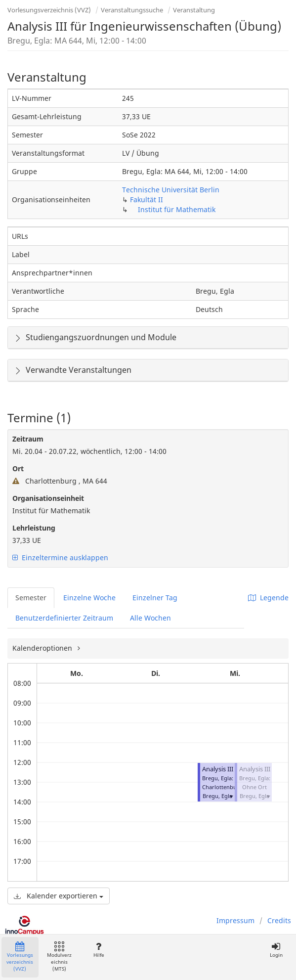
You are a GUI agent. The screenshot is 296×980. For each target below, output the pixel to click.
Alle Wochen (150, 618)
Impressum (235, 920)
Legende (268, 597)
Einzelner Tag (154, 597)
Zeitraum (27, 439)
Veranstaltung (194, 9)
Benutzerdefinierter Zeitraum (64, 618)
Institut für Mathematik (176, 209)
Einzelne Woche (89, 597)
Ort (18, 468)
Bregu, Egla (217, 796)
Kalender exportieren (58, 895)
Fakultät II (146, 199)
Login (276, 950)
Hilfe (98, 950)
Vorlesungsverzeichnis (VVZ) (49, 9)
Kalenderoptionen (43, 648)
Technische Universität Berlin (170, 189)
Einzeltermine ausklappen (60, 557)
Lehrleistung (33, 528)
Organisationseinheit (48, 498)
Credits (279, 920)
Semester (30, 597)
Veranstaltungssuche (132, 9)
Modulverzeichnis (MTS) (59, 957)
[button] (230, 796)
